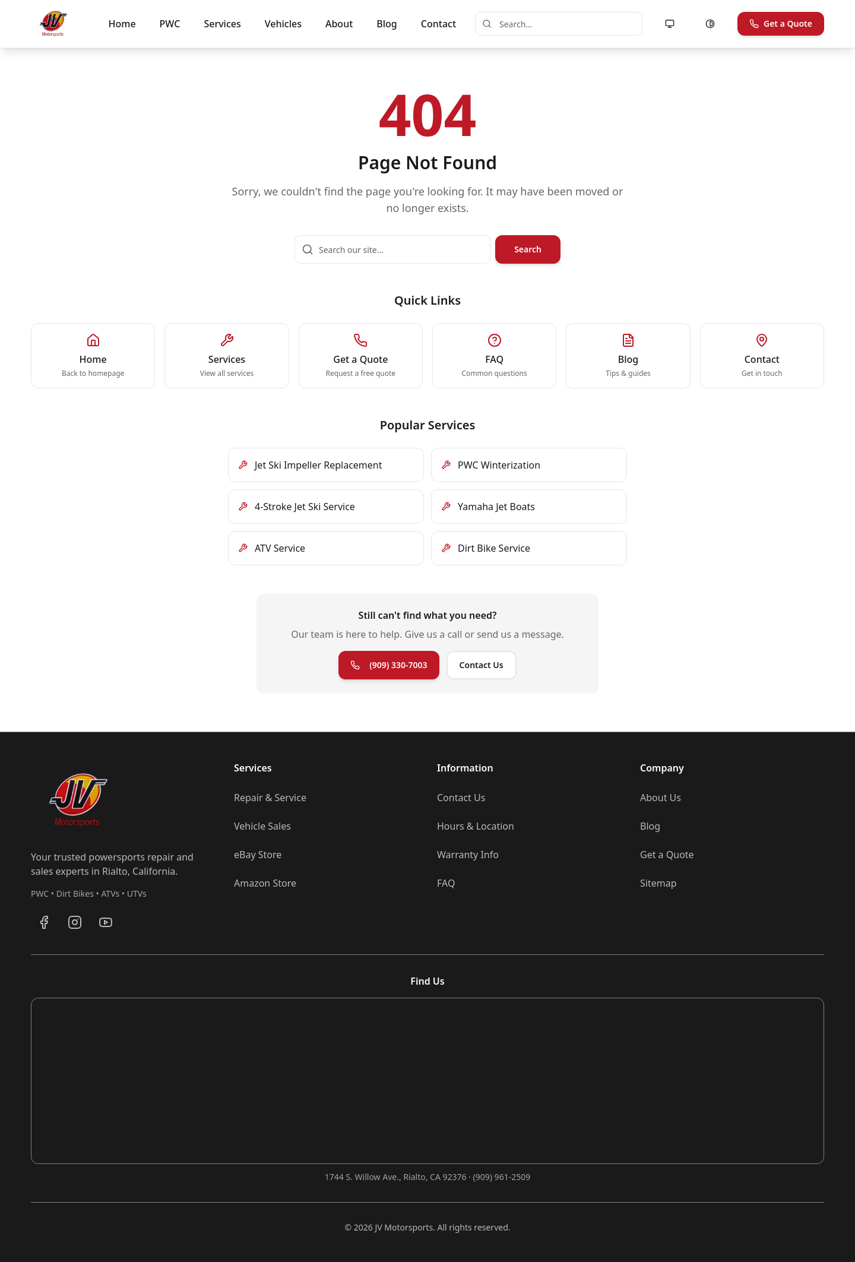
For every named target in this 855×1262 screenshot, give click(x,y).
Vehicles (283, 23)
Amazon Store (265, 883)
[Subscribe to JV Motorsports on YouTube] (106, 922)
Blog (386, 23)
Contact (438, 23)
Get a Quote (780, 23)
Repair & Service (270, 797)
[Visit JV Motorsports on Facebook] (44, 922)
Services (222, 23)
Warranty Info (468, 854)
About (339, 23)
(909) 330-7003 (388, 664)
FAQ (446, 883)
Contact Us (482, 664)
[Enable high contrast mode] (710, 24)
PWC (170, 23)
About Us (660, 797)
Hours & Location (475, 826)
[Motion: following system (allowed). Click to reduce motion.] (670, 24)
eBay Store (257, 854)
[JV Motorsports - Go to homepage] (53, 24)
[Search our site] (392, 249)
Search (528, 249)
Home (122, 23)
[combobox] (558, 24)
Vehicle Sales (262, 826)
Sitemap (658, 883)
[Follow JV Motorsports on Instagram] (75, 922)
